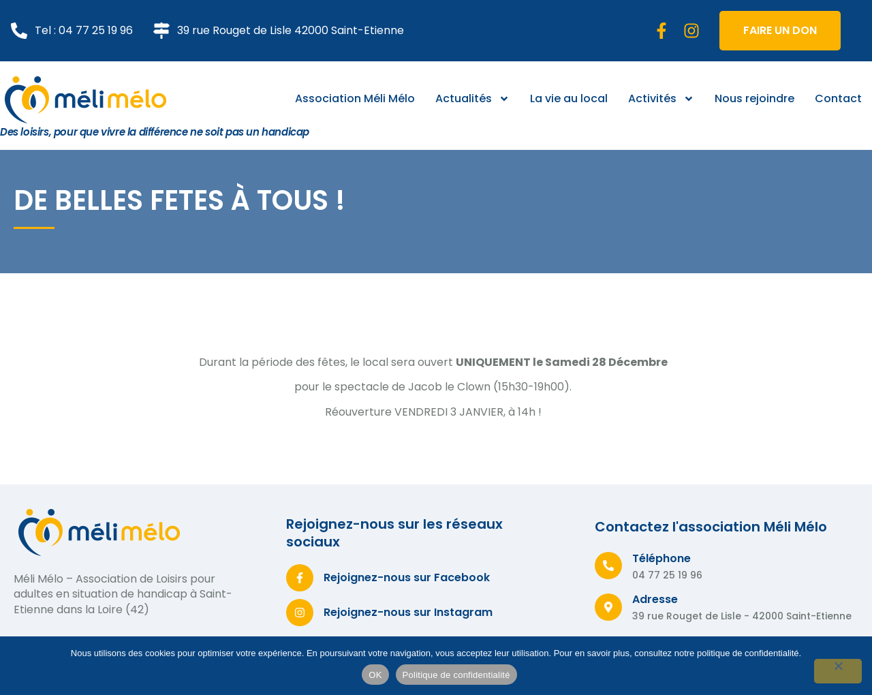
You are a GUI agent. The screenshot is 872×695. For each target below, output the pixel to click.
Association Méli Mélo (355, 98)
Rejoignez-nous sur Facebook (407, 577)
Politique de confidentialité (456, 675)
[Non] (838, 671)
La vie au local (569, 98)
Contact (838, 98)
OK (375, 675)
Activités (661, 99)
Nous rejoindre (754, 98)
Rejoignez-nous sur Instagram (408, 612)
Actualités (472, 99)
